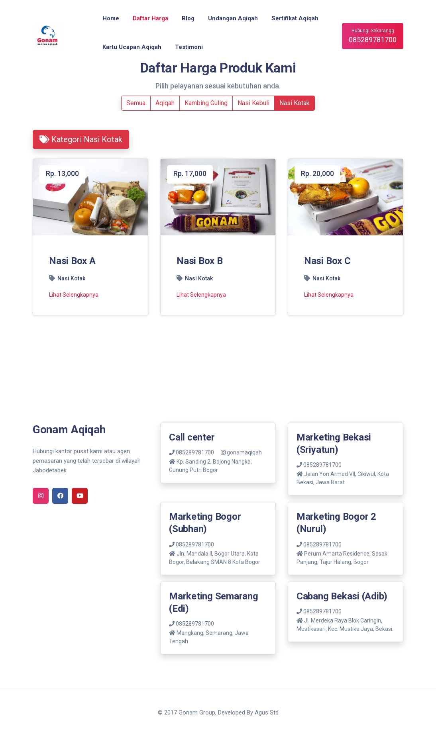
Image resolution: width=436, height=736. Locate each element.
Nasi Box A (72, 260)
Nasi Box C (327, 260)
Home (110, 18)
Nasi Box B (200, 260)
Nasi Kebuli (253, 103)
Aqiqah (165, 103)
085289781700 (191, 452)
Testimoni (189, 47)
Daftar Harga (150, 18)
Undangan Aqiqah (233, 18)
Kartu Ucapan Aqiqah (131, 47)
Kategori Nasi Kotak (80, 139)
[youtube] (80, 496)
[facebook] (60, 496)
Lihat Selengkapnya (73, 295)
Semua (135, 103)
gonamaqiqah (241, 452)
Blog (188, 18)
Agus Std (267, 712)
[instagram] (41, 496)
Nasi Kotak (294, 103)
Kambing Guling (206, 103)
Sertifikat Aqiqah (294, 18)
